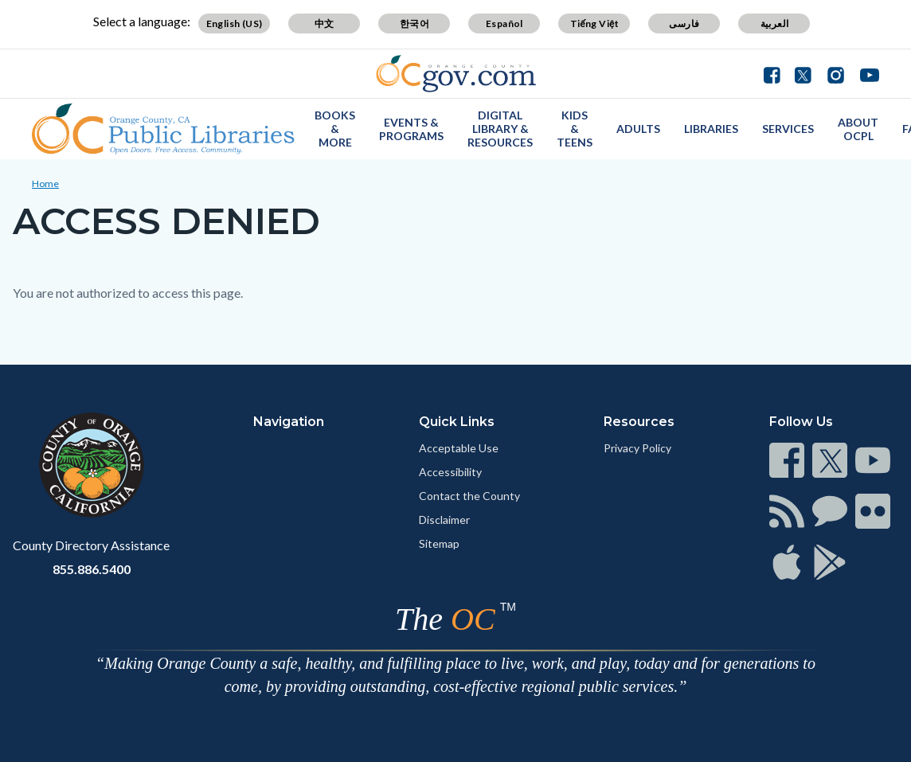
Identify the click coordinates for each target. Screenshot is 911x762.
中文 (324, 23)
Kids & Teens (574, 128)
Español (504, 23)
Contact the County (469, 495)
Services (788, 128)
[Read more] (456, 73)
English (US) (234, 23)
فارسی (684, 23)
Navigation (288, 421)
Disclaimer (444, 519)
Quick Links (457, 421)
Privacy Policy (637, 448)
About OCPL (858, 129)
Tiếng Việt (595, 23)
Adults (638, 128)
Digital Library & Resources (500, 128)
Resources (639, 421)
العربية (774, 23)
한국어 (414, 23)
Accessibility (450, 472)
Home (45, 184)
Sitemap (439, 543)
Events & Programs (411, 129)
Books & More (335, 128)
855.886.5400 (92, 568)
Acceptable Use (459, 448)
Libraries (711, 128)
